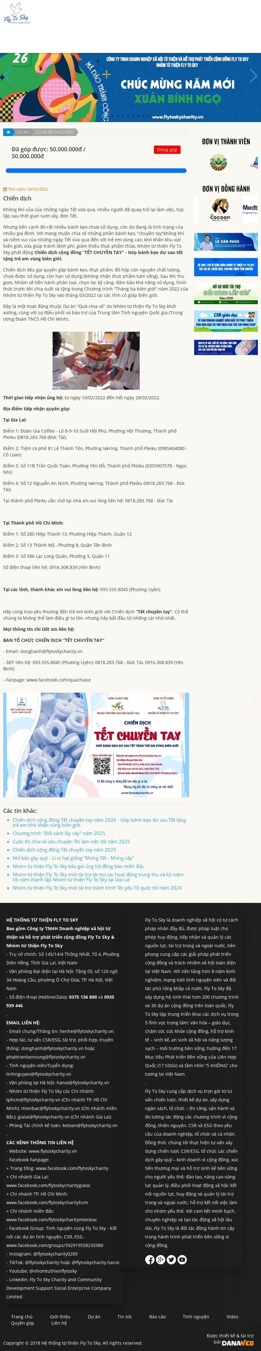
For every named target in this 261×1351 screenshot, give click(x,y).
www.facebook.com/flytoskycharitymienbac (51, 1220)
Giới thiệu (87, 38)
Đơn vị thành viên (226, 142)
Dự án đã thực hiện (54, 132)
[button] (102, 116)
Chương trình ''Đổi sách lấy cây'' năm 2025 (59, 833)
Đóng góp (167, 150)
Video (232, 1317)
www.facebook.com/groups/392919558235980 (54, 1245)
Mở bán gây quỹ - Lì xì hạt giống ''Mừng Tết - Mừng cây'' (73, 858)
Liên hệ (240, 38)
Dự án (110, 38)
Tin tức (131, 38)
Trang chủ (58, 38)
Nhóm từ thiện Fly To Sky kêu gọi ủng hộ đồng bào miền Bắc (78, 866)
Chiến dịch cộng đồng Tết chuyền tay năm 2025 (64, 849)
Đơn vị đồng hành (226, 189)
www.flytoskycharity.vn (53, 1151)
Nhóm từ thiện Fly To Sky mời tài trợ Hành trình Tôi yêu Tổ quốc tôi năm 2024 (97, 887)
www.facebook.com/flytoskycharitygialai (48, 1185)
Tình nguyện (182, 38)
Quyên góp (214, 38)
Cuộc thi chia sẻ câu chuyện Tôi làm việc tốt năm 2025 (71, 841)
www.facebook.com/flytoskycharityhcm (47, 1202)
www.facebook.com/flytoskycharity (72, 1168)
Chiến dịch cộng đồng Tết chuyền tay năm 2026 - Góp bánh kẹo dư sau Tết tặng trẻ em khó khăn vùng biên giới (99, 822)
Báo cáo (154, 38)
